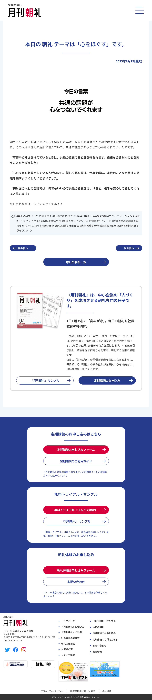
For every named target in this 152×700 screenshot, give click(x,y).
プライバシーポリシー (52, 691)
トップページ (68, 621)
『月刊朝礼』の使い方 (72, 626)
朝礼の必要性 (68, 643)
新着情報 (97, 651)
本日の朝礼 (98, 627)
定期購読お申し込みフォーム (76, 449)
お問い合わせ (76, 582)
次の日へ (129, 248)
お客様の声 (67, 649)
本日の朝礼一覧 (76, 262)
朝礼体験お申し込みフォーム (76, 570)
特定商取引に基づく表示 (82, 691)
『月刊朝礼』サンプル (44, 380)
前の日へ (23, 248)
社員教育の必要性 (70, 638)
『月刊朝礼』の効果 (71, 632)
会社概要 (106, 691)
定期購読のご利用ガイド (76, 461)
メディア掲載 (68, 655)
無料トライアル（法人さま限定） (76, 510)
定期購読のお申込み (107, 380)
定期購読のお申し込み (104, 633)
